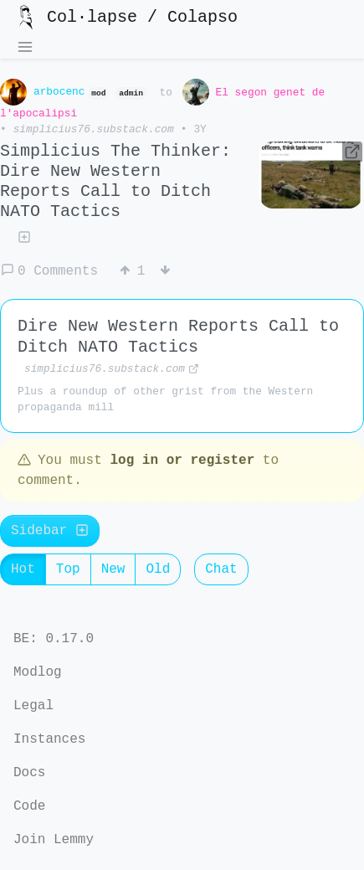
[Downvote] (172, 273)
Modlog (37, 672)
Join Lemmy (53, 840)
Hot (28, 572)
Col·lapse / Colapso (125, 18)
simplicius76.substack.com (93, 130)
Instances (49, 739)
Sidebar (50, 534)
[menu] (25, 48)
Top (73, 572)
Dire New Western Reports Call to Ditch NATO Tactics (178, 338)
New (118, 572)
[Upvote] (132, 273)
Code (29, 806)
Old (163, 572)
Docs (29, 773)
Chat (226, 572)
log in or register (182, 464)
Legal (33, 706)
